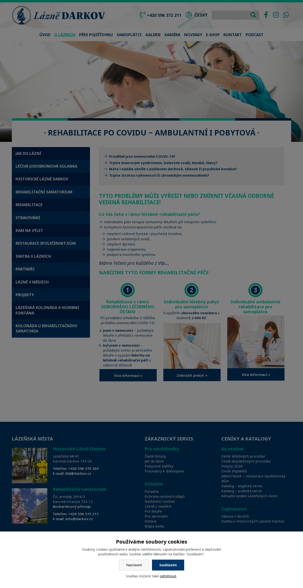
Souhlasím (168, 565)
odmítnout (168, 576)
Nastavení (134, 565)
